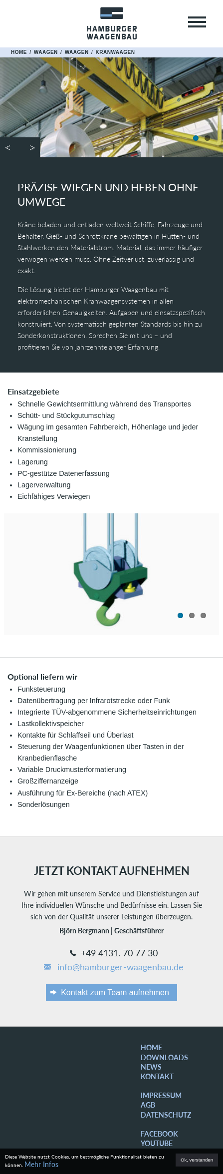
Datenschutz (166, 1115)
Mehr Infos (41, 1164)
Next (30, 147)
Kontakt (157, 1076)
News (151, 1067)
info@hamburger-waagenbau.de (113, 967)
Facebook (159, 1134)
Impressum (161, 1095)
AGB (148, 1105)
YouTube (157, 1143)
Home (19, 52)
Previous (10, 147)
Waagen (46, 52)
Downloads (164, 1057)
